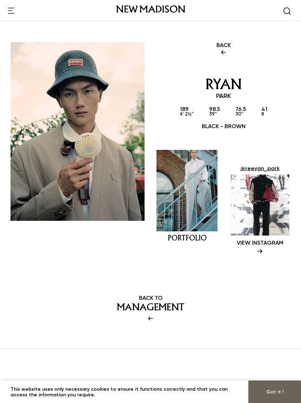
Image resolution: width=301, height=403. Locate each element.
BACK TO (150, 308)
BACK (223, 49)
